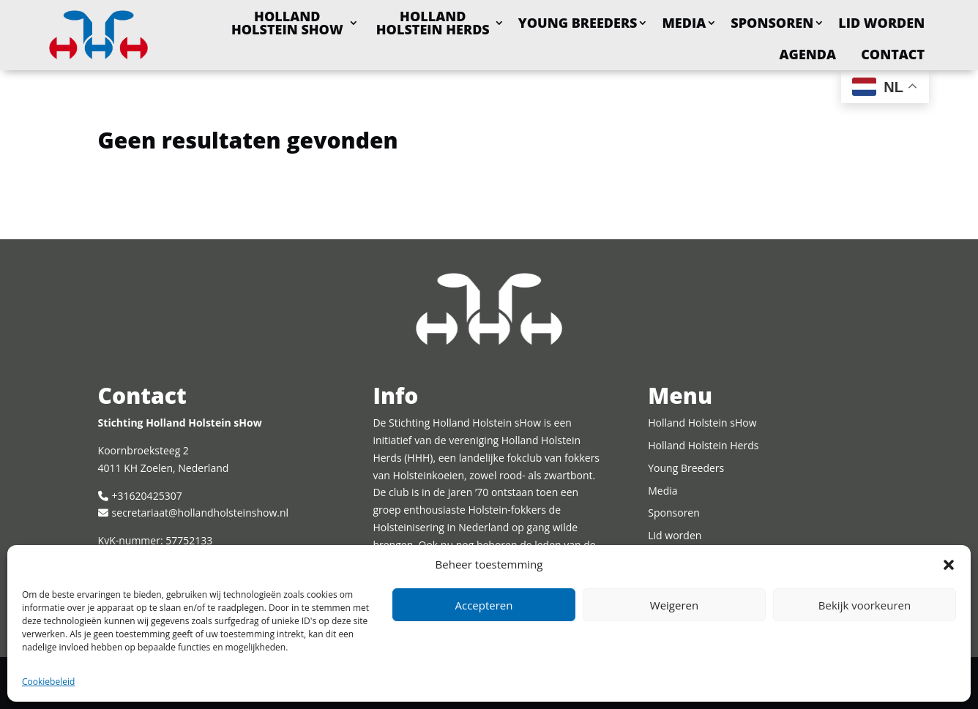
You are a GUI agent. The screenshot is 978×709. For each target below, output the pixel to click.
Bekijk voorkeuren (864, 605)
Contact (893, 54)
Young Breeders (578, 22)
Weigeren (674, 605)
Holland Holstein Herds (433, 22)
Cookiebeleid (48, 681)
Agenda (808, 54)
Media (684, 22)
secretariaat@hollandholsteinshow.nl (200, 512)
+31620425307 (147, 496)
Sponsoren (772, 22)
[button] (948, 565)
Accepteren (484, 605)
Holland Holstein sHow (287, 22)
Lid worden (881, 22)
